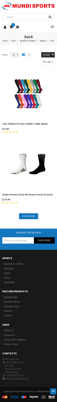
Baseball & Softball (27, 41)
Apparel (43, 41)
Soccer (7, 277)
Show (5, 54)
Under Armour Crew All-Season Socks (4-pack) (27, 194)
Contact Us (9, 335)
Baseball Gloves (12, 301)
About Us (9, 330)
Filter (49, 54)
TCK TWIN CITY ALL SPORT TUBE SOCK (25, 123)
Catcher (8, 315)
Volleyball (9, 268)
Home (5, 41)
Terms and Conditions (15, 339)
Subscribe (44, 240)
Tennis (7, 273)
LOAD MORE (28, 216)
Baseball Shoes (11, 306)
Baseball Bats (10, 297)
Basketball (9, 282)
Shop (13, 41)
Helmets (8, 311)
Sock (52, 41)
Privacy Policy (11, 344)
